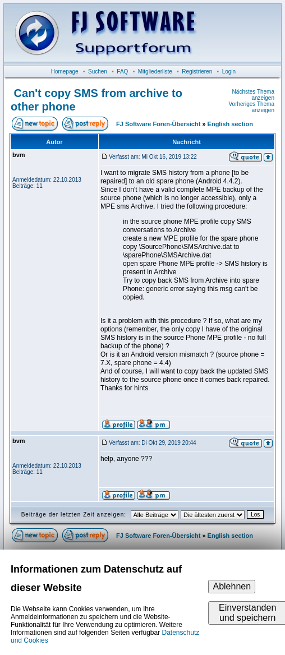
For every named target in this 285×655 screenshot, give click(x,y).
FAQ (122, 71)
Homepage (65, 71)
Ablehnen (232, 586)
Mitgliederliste (155, 71)
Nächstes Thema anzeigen (253, 95)
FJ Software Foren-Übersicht (158, 124)
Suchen (97, 71)
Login (229, 71)
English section (230, 124)
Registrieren (197, 71)
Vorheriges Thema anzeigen (251, 107)
